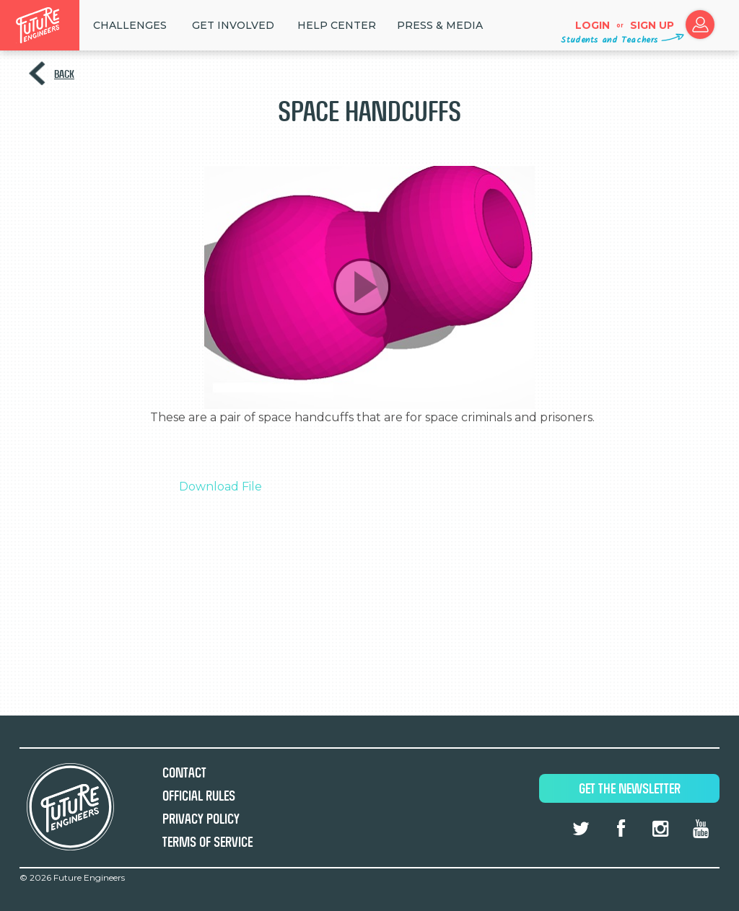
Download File (220, 486)
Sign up (652, 25)
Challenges (130, 25)
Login (592, 25)
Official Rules (198, 796)
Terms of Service (207, 842)
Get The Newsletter (630, 788)
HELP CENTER (336, 25)
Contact (184, 772)
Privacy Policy (201, 819)
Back (64, 74)
